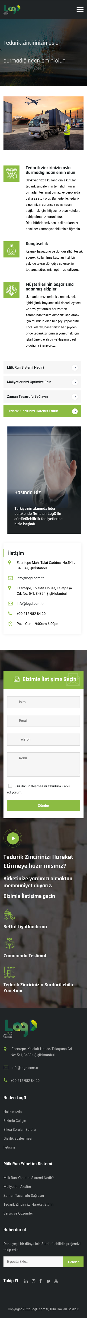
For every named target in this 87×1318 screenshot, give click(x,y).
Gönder (43, 806)
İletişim (9, 1147)
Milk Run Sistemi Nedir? (25, 367)
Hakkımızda (12, 1112)
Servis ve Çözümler (18, 1213)
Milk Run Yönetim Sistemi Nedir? (28, 1178)
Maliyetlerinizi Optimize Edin (29, 382)
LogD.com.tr (39, 1309)
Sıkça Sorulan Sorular (19, 1129)
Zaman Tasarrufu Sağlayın (27, 396)
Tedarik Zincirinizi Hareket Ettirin (32, 411)
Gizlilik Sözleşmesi (17, 1138)
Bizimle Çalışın (14, 1121)
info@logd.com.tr (30, 578)
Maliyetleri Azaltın (17, 1187)
